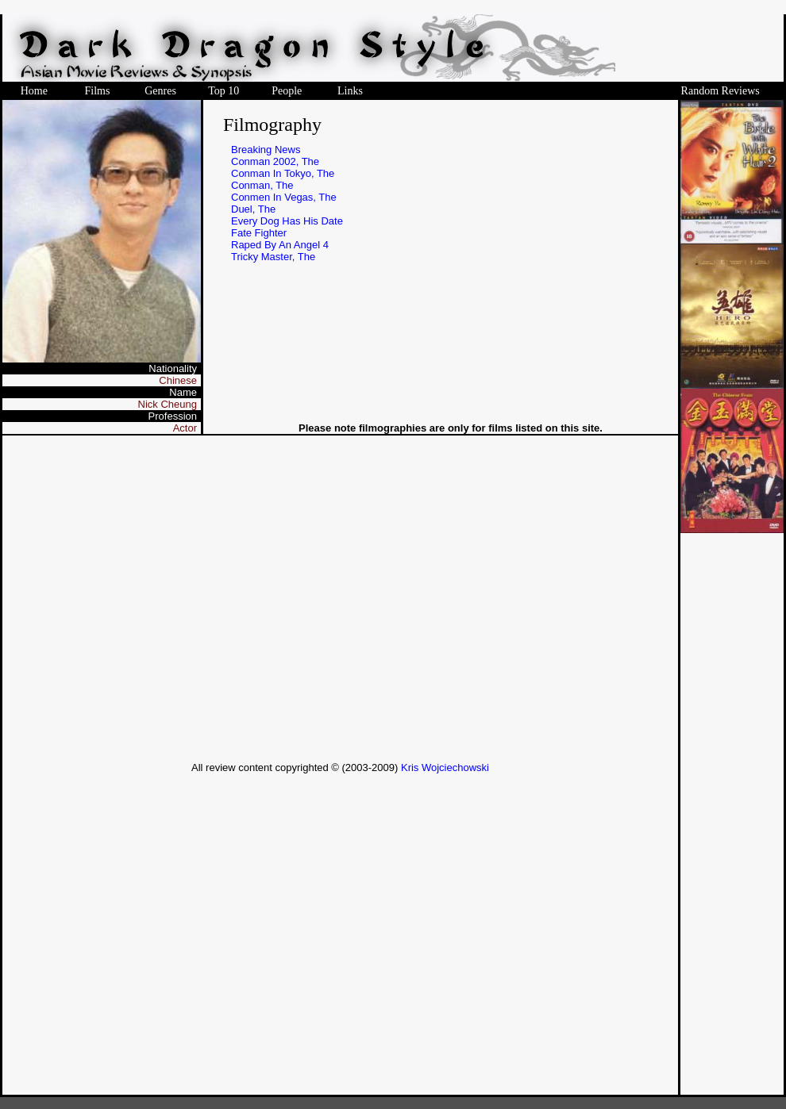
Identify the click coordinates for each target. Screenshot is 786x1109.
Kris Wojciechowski (445, 767)
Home (34, 91)
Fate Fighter (259, 233)
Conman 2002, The (275, 161)
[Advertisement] (149, 598)
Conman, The (262, 185)
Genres (160, 91)
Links (350, 91)
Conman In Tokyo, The (282, 173)
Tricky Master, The (273, 257)
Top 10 (223, 91)
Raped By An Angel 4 (280, 245)
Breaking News (265, 149)
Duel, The (253, 209)
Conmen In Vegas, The (284, 197)
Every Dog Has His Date (287, 221)
